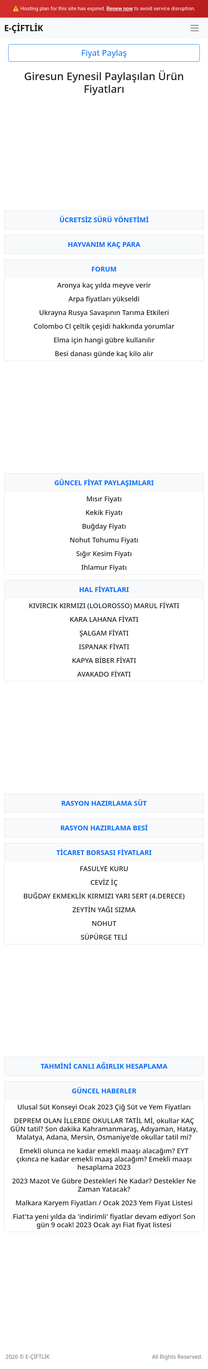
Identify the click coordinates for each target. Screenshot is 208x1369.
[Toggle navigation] (194, 28)
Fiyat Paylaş (104, 52)
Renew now (120, 8)
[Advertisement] (104, 157)
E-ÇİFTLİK (23, 28)
